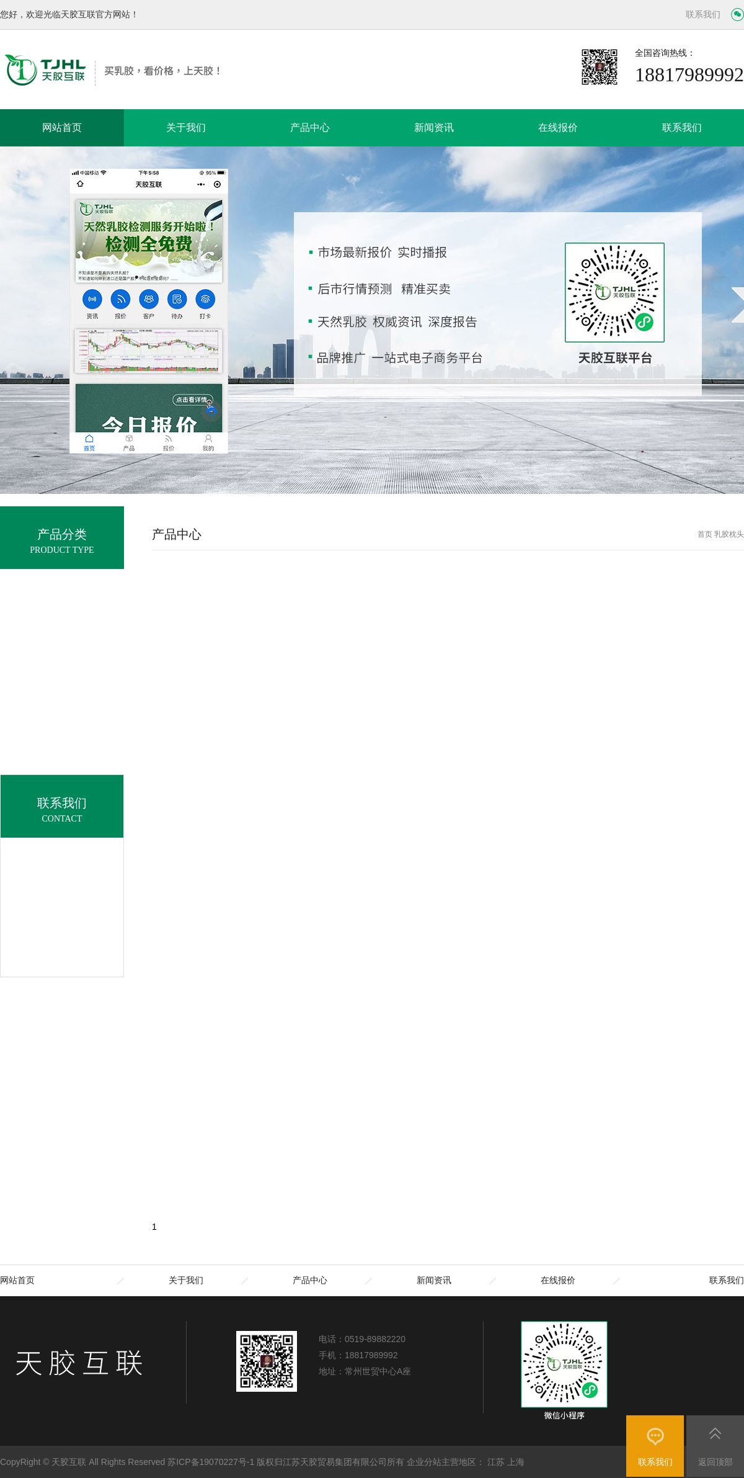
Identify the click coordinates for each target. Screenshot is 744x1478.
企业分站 (424, 1462)
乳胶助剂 (62, 803)
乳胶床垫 (62, 676)
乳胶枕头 (62, 708)
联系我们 (703, 14)
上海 (516, 1462)
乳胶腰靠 (62, 771)
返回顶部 (715, 1462)
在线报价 (558, 127)
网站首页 (62, 127)
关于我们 (186, 127)
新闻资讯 (434, 127)
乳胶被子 (62, 740)
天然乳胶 (62, 645)
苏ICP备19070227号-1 (210, 1462)
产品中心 (310, 127)
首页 (705, 534)
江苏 (496, 1462)
